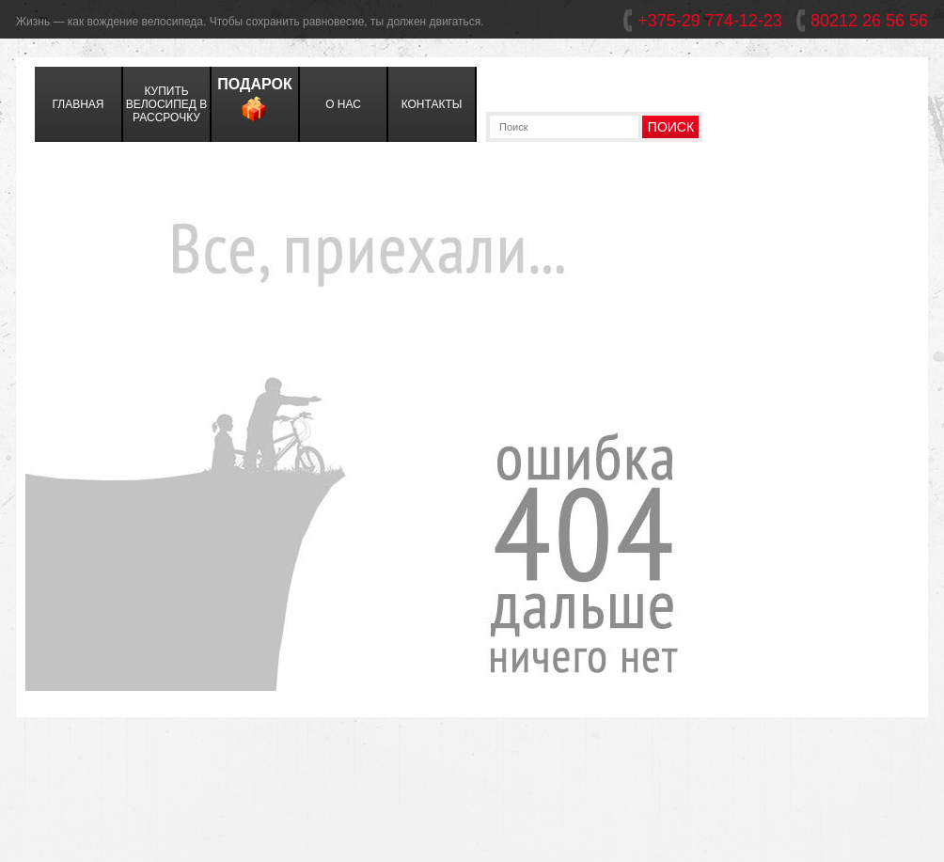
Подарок (254, 102)
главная (77, 104)
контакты (432, 104)
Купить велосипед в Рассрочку (167, 104)
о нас (343, 104)
